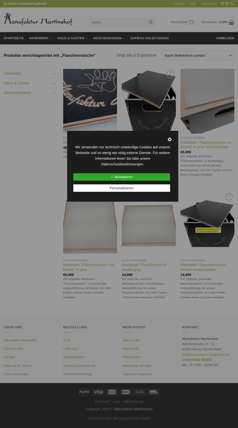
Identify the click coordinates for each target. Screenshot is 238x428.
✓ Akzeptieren (122, 177)
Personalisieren (122, 188)
